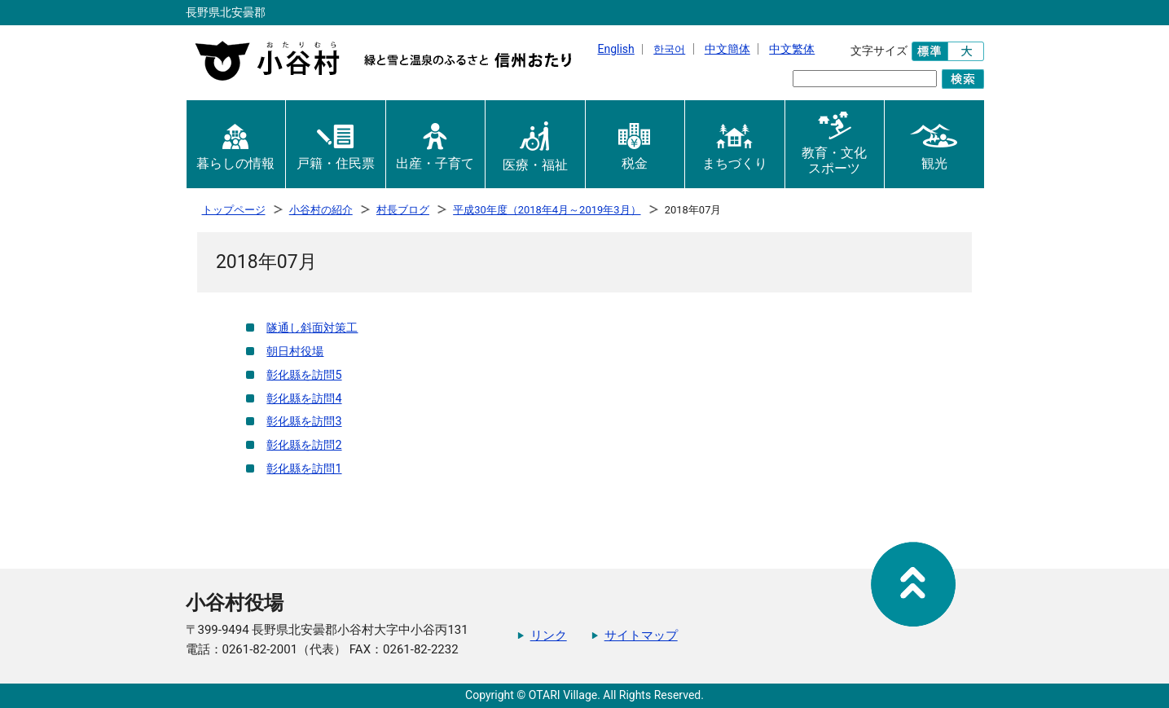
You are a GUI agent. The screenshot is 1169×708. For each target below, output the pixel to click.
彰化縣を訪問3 (303, 422)
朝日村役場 (294, 351)
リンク (548, 635)
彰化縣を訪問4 (303, 399)
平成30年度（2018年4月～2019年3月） (546, 210)
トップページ (234, 210)
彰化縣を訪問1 (303, 469)
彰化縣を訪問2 (303, 445)
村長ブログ (402, 210)
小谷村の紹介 (321, 210)
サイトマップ (641, 635)
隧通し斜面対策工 (312, 328)
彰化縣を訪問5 (303, 375)
